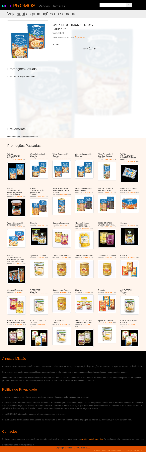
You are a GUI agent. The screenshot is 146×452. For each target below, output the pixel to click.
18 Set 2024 (86, 158)
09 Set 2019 (63, 324)
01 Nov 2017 (18, 292)
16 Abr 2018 (40, 294)
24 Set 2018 (131, 294)
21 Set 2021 (18, 160)
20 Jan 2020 (108, 323)
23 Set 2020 (131, 225)
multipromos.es (117, 450)
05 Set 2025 (40, 158)
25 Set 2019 (40, 225)
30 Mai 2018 (108, 292)
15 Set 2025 (108, 160)
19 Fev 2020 (131, 324)
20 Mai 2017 (86, 257)
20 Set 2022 (63, 158)
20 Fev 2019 (41, 324)
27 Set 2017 (131, 257)
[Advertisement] (118, 38)
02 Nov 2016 (63, 225)
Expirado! (79, 37)
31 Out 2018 (18, 324)
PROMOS (24, 6)
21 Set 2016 (63, 257)
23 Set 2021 (131, 162)
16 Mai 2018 (63, 292)
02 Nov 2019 (86, 324)
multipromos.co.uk (134, 450)
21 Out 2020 (108, 227)
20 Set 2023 (40, 196)
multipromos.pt (102, 450)
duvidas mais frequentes (92, 439)
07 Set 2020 (40, 257)
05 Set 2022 (85, 228)
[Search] (129, 5)
